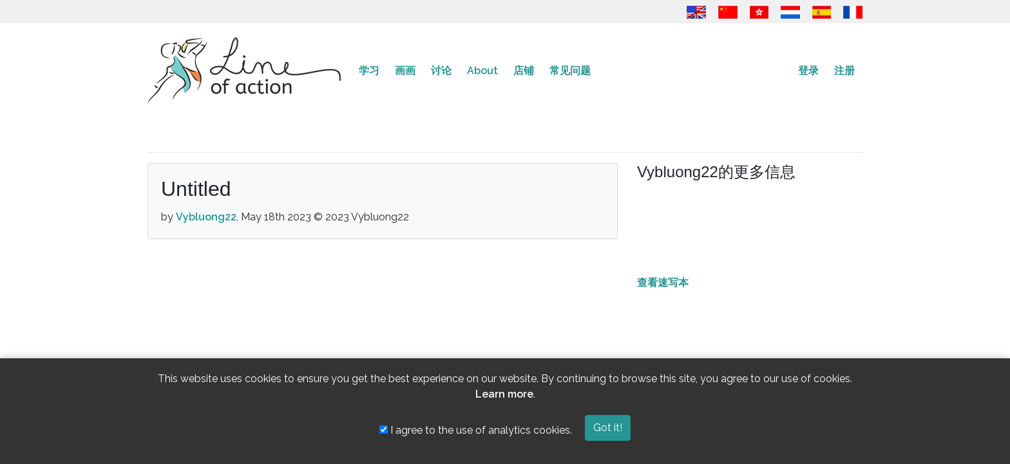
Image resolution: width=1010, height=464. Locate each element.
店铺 (523, 70)
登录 (808, 70)
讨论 (441, 70)
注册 (844, 70)
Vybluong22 (206, 217)
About (482, 70)
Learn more (504, 394)
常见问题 (570, 70)
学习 (369, 70)
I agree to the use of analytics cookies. (475, 430)
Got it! (607, 427)
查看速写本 (663, 282)
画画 (405, 70)
